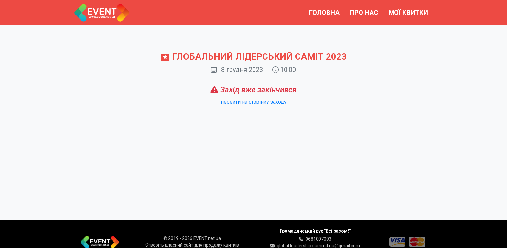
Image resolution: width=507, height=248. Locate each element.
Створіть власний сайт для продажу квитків (192, 245)
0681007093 (318, 239)
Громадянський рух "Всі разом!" (315, 230)
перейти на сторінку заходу (253, 102)
